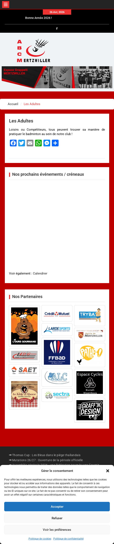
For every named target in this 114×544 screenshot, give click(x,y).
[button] (108, 471)
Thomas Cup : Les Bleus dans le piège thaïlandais (46, 455)
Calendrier (40, 273)
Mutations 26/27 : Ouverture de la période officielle (47, 460)
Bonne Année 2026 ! (38, 18)
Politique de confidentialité (68, 538)
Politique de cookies (40, 538)
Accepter (57, 507)
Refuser (57, 518)
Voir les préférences (57, 530)
